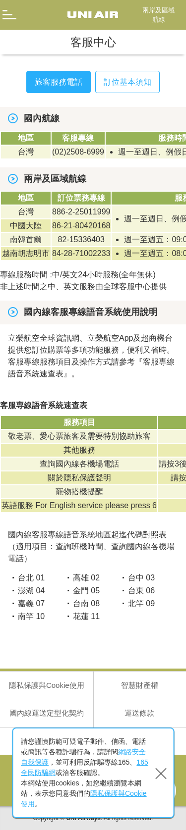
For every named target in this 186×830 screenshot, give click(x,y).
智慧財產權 (139, 685)
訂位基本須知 (127, 82)
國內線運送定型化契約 (46, 713)
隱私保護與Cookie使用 (46, 685)
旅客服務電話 (58, 82)
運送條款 (139, 713)
